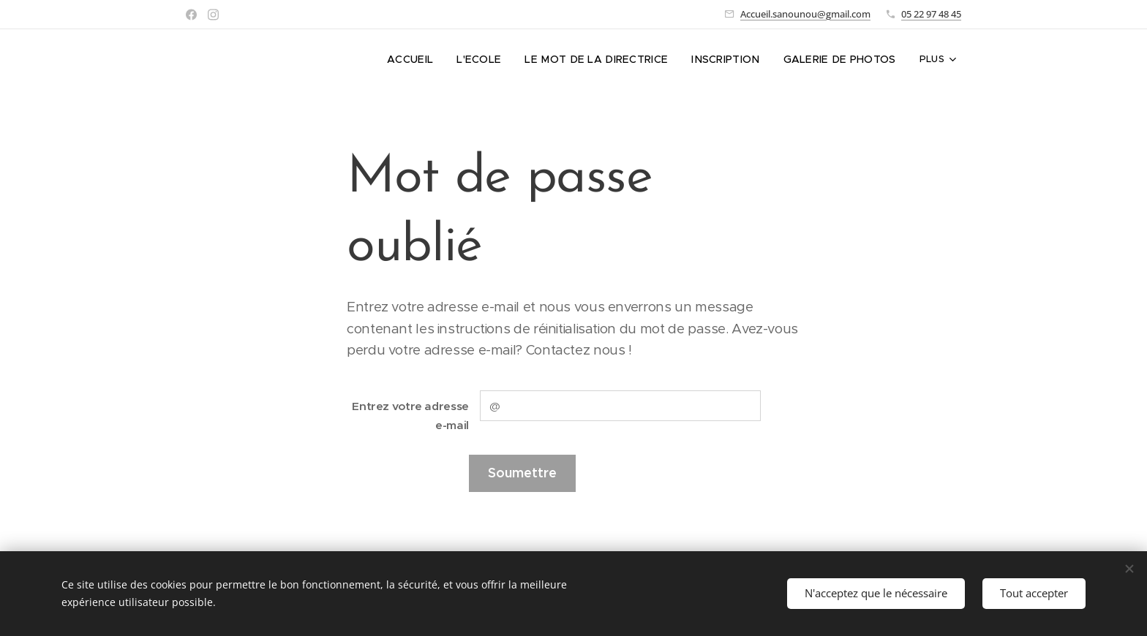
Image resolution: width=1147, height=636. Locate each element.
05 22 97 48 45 (931, 13)
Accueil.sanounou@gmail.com (805, 13)
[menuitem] (287, 59)
